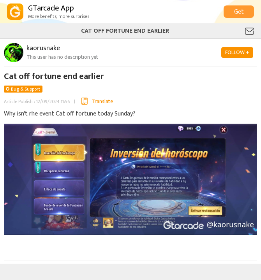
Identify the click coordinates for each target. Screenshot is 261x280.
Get (239, 12)
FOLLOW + (237, 52)
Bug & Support (25, 89)
